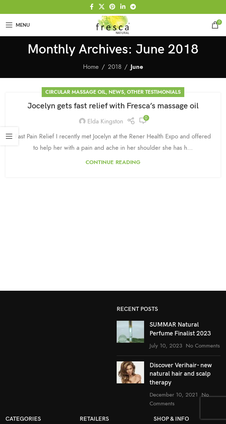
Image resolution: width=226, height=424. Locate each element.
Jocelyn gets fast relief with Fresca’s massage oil (113, 106)
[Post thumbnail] (130, 335)
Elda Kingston (105, 121)
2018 (114, 66)
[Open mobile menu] (17, 25)
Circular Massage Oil (75, 92)
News (116, 92)
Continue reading (113, 162)
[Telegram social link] (133, 6)
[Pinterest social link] (112, 6)
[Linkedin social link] (123, 6)
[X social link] (101, 6)
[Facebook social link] (91, 6)
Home (91, 66)
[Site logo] (113, 24)
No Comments (203, 345)
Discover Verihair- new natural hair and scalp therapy (181, 374)
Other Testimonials (154, 92)
